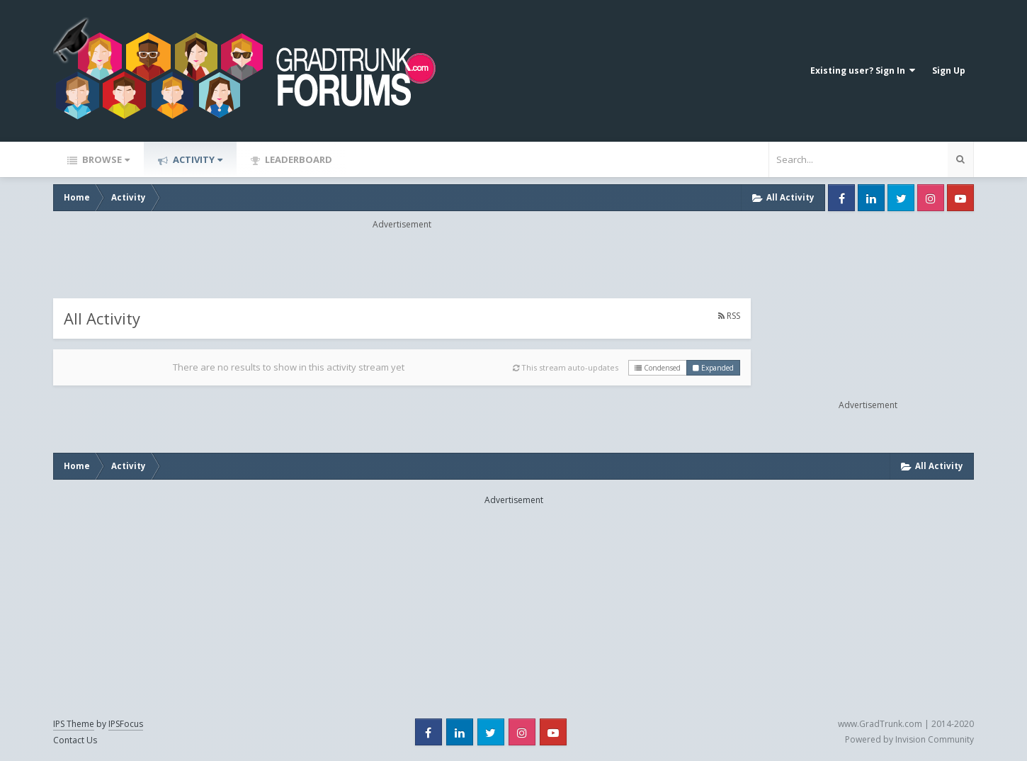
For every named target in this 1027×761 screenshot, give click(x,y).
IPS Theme (73, 724)
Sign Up (948, 70)
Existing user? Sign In (862, 70)
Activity (196, 159)
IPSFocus (125, 724)
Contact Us (75, 740)
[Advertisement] (402, 263)
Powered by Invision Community (909, 739)
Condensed (658, 368)
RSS (729, 316)
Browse (105, 159)
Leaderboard (297, 159)
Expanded (713, 368)
